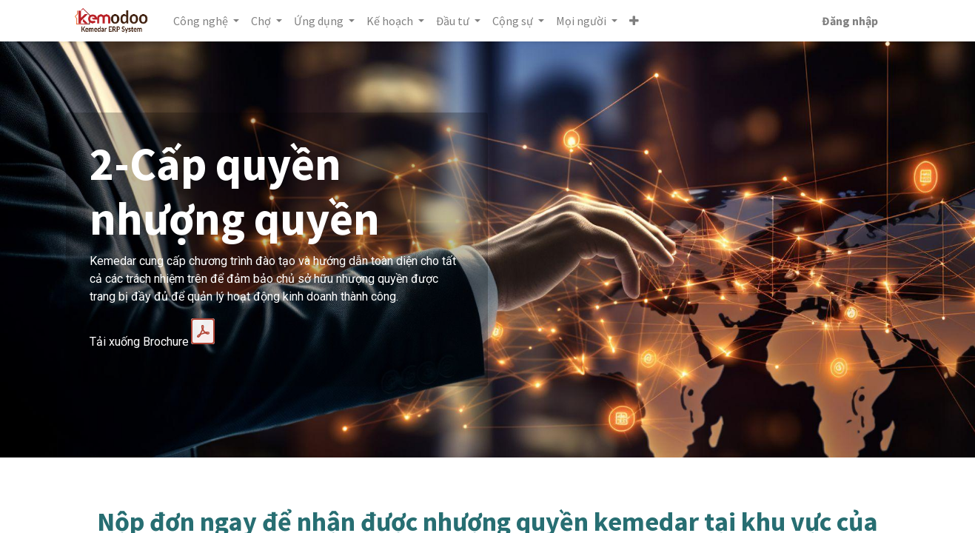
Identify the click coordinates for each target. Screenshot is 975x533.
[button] (638, 21)
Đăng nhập (847, 20)
